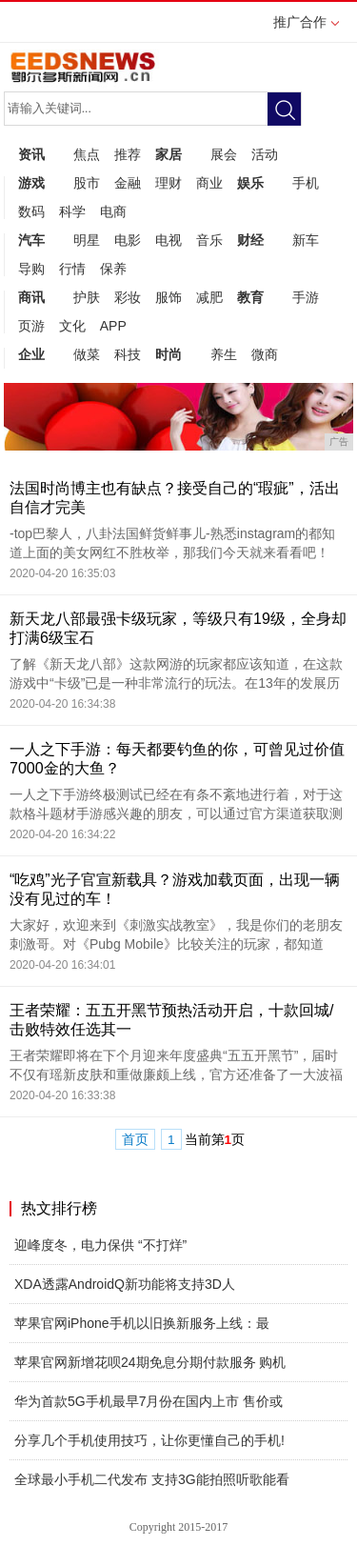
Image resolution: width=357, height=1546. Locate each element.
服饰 (168, 297)
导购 (31, 268)
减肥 (209, 297)
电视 (168, 240)
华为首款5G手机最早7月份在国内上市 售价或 (148, 1401)
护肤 (86, 297)
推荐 (127, 154)
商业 (209, 183)
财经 (250, 240)
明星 (86, 240)
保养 (113, 268)
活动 (264, 154)
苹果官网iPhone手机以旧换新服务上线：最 (141, 1323)
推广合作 (306, 28)
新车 (305, 240)
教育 (250, 297)
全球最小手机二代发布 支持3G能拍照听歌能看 (151, 1479)
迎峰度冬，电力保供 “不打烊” (100, 1245)
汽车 (31, 240)
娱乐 (250, 183)
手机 (305, 183)
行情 (72, 268)
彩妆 (127, 297)
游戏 (31, 183)
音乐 (209, 240)
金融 (127, 183)
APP (113, 325)
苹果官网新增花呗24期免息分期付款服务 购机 (150, 1362)
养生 (223, 354)
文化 (72, 325)
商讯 (31, 297)
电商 (113, 211)
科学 (72, 211)
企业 (31, 354)
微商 (264, 354)
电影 (127, 240)
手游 (305, 297)
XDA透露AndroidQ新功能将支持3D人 (124, 1284)
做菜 (86, 354)
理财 (168, 183)
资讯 (31, 154)
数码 (31, 211)
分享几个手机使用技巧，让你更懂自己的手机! (149, 1440)
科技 (127, 354)
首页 (135, 1140)
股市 (86, 183)
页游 (31, 325)
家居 (168, 154)
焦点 (86, 154)
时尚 (168, 354)
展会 (223, 154)
